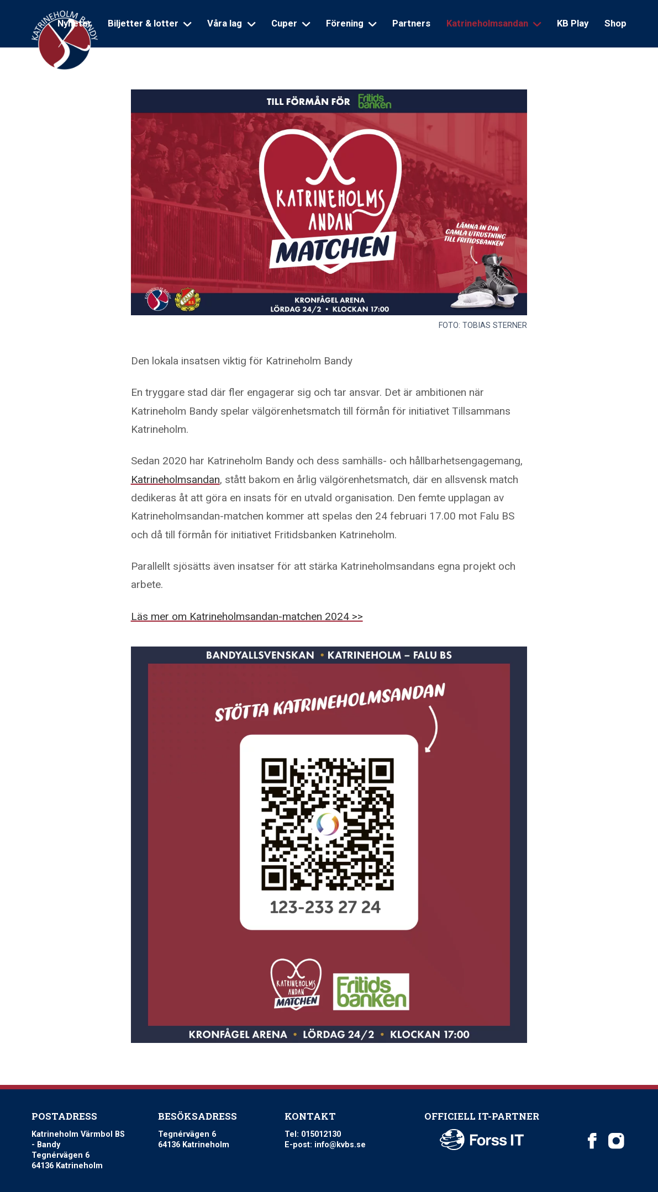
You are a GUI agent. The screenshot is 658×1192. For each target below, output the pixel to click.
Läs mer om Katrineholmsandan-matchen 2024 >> (247, 616)
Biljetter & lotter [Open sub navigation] (150, 23)
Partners (411, 23)
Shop (615, 23)
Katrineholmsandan (175, 479)
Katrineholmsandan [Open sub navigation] (493, 23)
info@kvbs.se (340, 1144)
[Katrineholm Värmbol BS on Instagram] (616, 1140)
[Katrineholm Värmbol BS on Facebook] (592, 1140)
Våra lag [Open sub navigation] (231, 23)
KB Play (572, 23)
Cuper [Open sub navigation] (290, 23)
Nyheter (74, 23)
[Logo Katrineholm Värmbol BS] (65, 41)
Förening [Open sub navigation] (351, 23)
